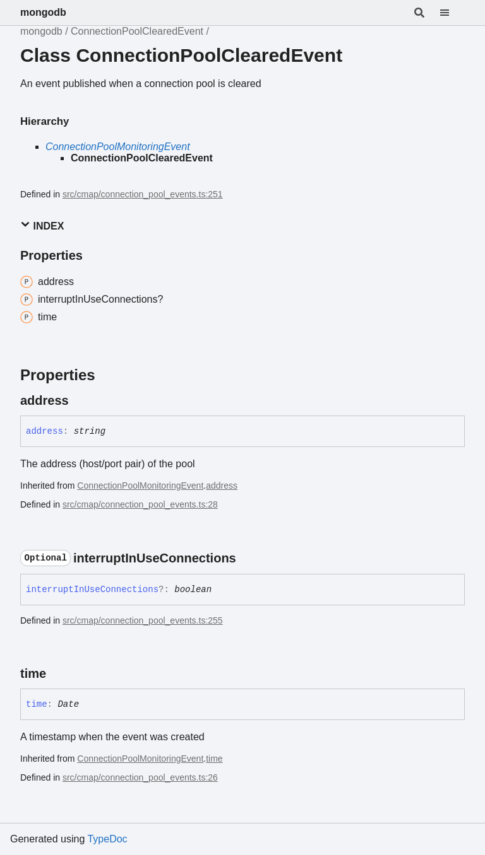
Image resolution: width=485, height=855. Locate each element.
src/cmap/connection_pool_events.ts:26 (140, 777)
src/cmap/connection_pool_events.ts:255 (143, 620)
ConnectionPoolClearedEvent (137, 31)
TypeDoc (107, 839)
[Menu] (452, 12)
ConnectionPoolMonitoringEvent (117, 146)
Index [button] (42, 225)
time (214, 758)
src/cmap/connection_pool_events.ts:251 (143, 194)
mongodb (43, 12)
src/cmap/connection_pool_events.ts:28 (140, 504)
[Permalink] (80, 400)
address (221, 485)
